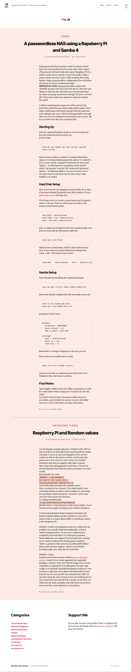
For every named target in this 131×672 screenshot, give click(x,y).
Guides (108, 5)
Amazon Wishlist (105, 627)
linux (43, 410)
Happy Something (19, 637)
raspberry (54, 410)
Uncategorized (17, 649)
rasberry (61, 593)
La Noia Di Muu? (23, 667)
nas (46, 410)
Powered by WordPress (40, 667)
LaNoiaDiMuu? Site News (22, 640)
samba (60, 410)
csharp (44, 593)
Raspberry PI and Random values (65, 433)
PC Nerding (65, 37)
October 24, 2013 (80, 57)
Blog (102, 5)
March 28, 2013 (80, 440)
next (48, 593)
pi (49, 410)
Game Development (60, 426)
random (55, 593)
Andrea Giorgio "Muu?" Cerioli (59, 57)
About (115, 5)
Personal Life (17, 646)
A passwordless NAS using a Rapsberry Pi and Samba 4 (65, 47)
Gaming (14, 634)
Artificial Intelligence (20, 627)
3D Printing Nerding (20, 624)
